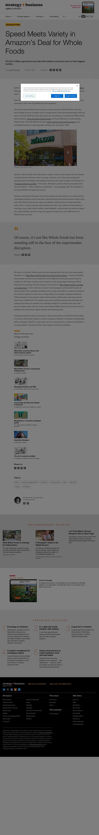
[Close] (77, 86)
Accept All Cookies (71, 96)
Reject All (57, 96)
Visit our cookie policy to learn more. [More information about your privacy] (61, 91)
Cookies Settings (29, 96)
